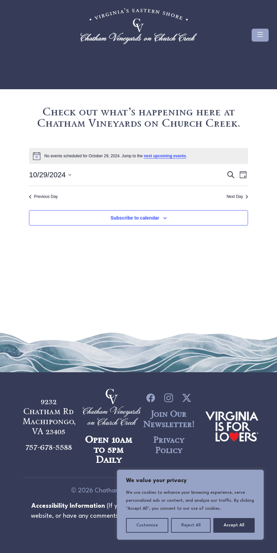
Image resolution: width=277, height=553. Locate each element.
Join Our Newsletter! (168, 419)
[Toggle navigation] (260, 35)
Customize (147, 525)
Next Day (237, 197)
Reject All (191, 525)
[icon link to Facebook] (150, 398)
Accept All (234, 525)
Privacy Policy (168, 444)
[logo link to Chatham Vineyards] (232, 425)
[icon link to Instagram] (168, 398)
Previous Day (43, 197)
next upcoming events (165, 156)
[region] (190, 505)
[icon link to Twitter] (186, 398)
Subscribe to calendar (134, 218)
